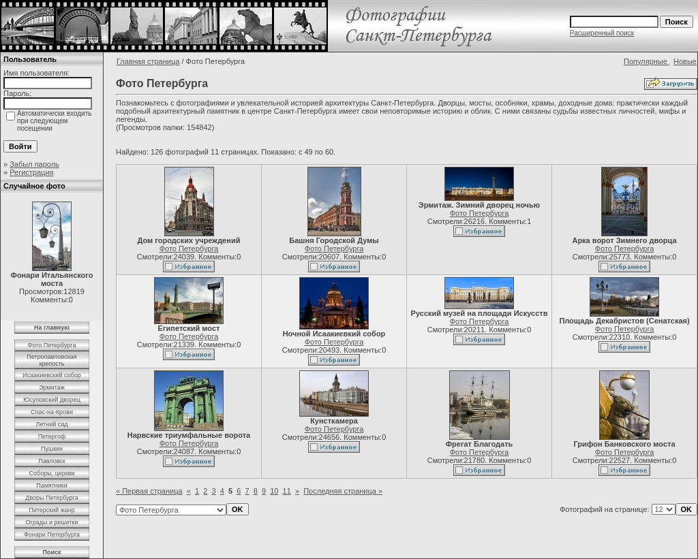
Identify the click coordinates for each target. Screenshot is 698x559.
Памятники (51, 485)
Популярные (646, 61)
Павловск (51, 461)
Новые (685, 61)
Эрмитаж (52, 387)
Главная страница (148, 61)
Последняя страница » (342, 491)
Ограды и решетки (51, 522)
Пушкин (52, 448)
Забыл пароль (34, 164)
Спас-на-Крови (52, 412)
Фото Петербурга (52, 345)
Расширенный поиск (602, 33)
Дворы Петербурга (51, 497)
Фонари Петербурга (52, 534)
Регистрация (31, 172)
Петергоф (52, 436)
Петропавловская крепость (51, 360)
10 (274, 491)
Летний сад (51, 424)
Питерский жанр (52, 510)
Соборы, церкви (52, 473)
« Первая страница (149, 491)
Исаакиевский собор (51, 375)
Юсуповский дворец (51, 399)
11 (287, 491)
